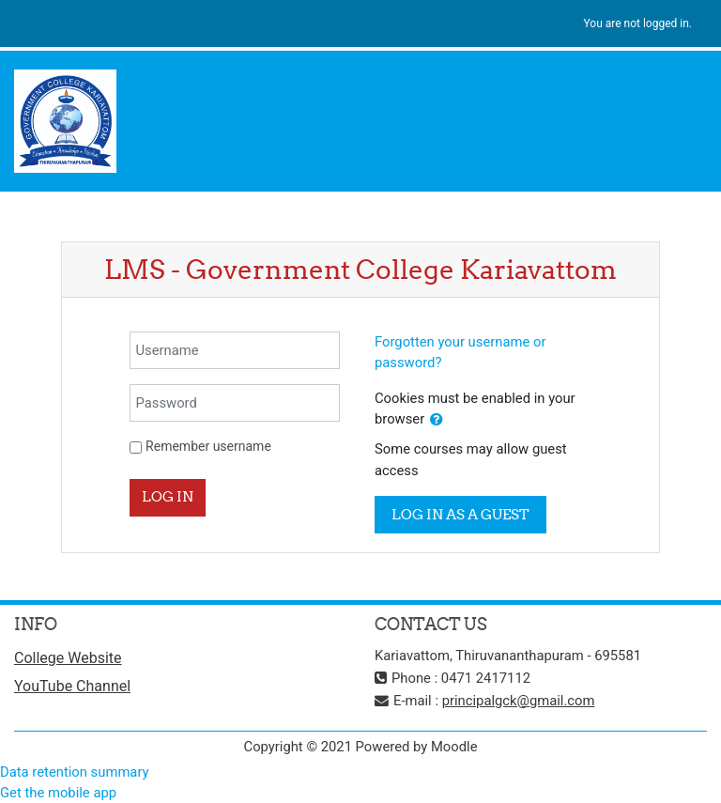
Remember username (208, 446)
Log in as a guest (460, 514)
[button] (436, 420)
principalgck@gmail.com (518, 700)
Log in (167, 496)
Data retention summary (74, 772)
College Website (68, 658)
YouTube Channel (72, 686)
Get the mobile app (58, 792)
